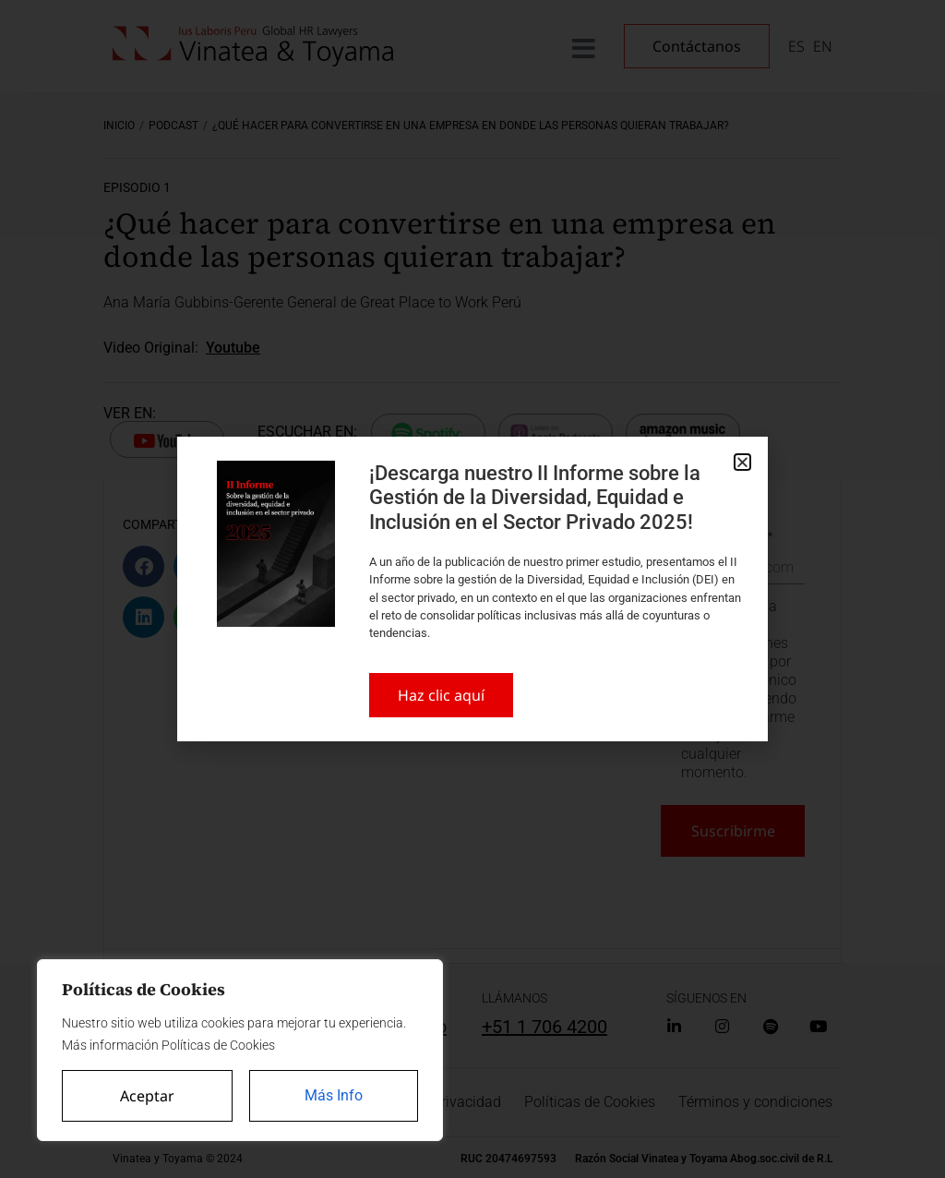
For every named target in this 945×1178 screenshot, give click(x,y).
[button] (742, 462)
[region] (240, 1050)
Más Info (334, 1095)
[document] (472, 589)
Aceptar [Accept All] (147, 1096)
